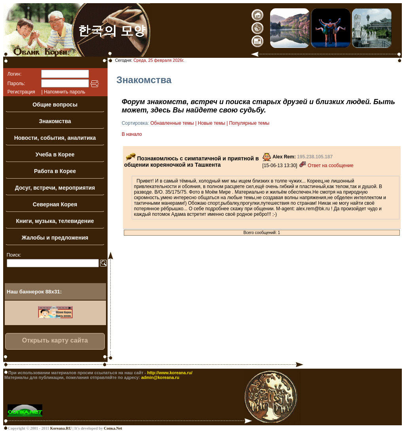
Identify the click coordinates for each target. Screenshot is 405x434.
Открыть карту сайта (55, 340)
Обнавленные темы (172, 123)
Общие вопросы (55, 104)
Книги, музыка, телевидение (55, 221)
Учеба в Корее (55, 154)
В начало (132, 134)
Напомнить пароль (64, 92)
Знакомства (55, 121)
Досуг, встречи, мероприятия (55, 188)
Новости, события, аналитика (55, 138)
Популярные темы (249, 123)
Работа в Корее (55, 171)
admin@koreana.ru (160, 377)
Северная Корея (55, 204)
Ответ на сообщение (326, 165)
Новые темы (211, 123)
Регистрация (21, 92)
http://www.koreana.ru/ (169, 372)
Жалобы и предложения (55, 237)
